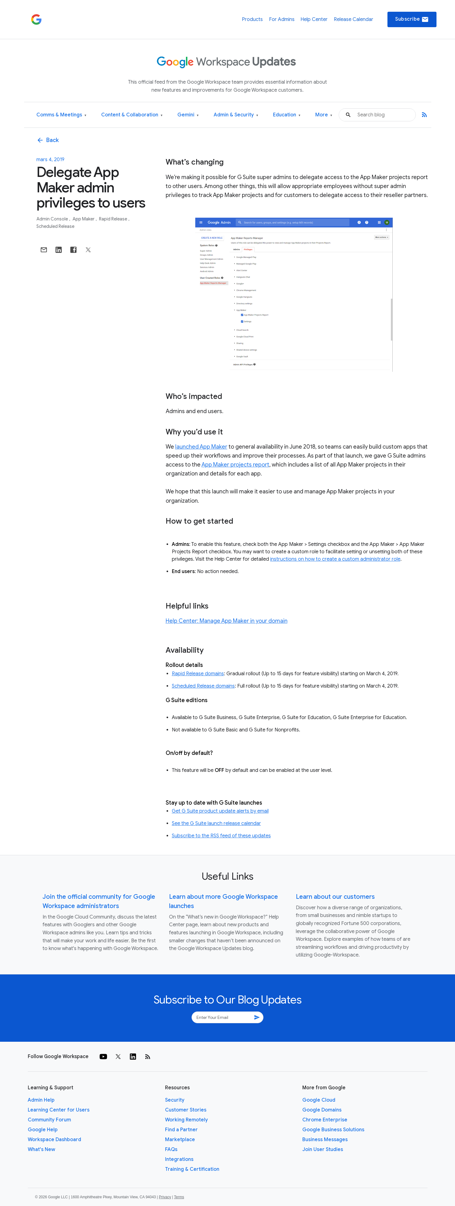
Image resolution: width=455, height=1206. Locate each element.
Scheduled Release (55, 226)
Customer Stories (185, 1110)
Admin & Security (236, 115)
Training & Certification (192, 1169)
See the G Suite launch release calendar (216, 823)
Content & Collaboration (132, 115)
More (323, 115)
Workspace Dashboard (54, 1140)
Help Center (314, 19)
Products (252, 19)
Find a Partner (181, 1130)
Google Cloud (318, 1100)
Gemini (188, 115)
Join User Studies (322, 1149)
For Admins (282, 19)
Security (174, 1100)
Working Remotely (186, 1120)
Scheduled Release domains (203, 686)
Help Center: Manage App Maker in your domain (226, 621)
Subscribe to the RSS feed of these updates (221, 836)
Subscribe (412, 19)
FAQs (171, 1149)
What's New (41, 1149)
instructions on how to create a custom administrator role (335, 559)
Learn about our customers (335, 897)
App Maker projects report (235, 464)
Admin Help (41, 1100)
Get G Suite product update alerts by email (220, 811)
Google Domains (321, 1110)
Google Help (43, 1130)
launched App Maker (201, 446)
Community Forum (49, 1120)
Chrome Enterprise (324, 1120)
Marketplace (180, 1140)
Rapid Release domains (198, 674)
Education (286, 115)
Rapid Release (113, 219)
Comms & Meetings (61, 115)
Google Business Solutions (333, 1130)
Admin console (52, 219)
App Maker (83, 219)
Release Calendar (353, 19)
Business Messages (325, 1140)
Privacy (165, 1197)
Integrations (179, 1159)
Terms (179, 1197)
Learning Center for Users (58, 1110)
